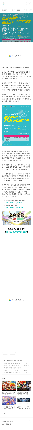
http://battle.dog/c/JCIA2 (14, 208)
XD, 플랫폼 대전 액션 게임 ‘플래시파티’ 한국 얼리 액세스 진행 (13, 369)
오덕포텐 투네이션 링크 (7, 421)
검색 (25, 3)
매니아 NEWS (28, 10)
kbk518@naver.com (16, 231)
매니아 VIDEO (16, 10)
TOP (29, 421)
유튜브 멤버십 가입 (6, 424)
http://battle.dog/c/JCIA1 (14, 203)
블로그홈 (4, 10)
